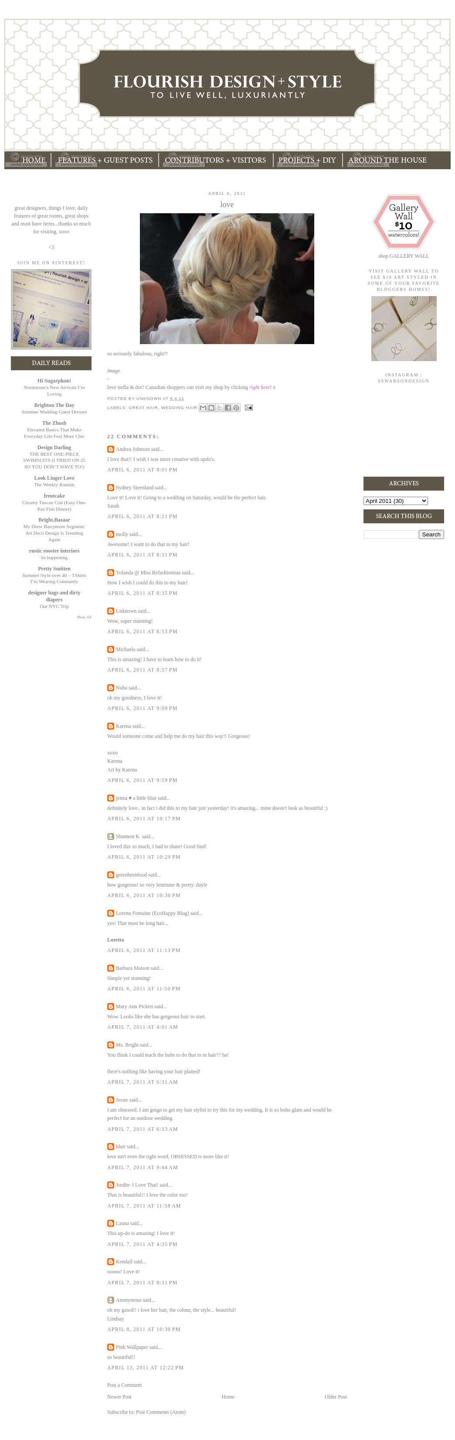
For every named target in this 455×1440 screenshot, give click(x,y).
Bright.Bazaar (54, 520)
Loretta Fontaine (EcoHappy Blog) (152, 913)
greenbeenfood (131, 875)
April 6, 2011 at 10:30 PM (144, 895)
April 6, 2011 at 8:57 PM (142, 670)
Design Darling (54, 447)
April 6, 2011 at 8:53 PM (142, 631)
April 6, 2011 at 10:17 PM (144, 819)
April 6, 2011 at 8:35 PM (142, 593)
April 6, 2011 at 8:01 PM (142, 470)
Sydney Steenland (134, 488)
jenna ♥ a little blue (136, 798)
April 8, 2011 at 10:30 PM (144, 1329)
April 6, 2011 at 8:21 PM (142, 516)
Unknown (126, 611)
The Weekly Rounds (54, 484)
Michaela (126, 649)
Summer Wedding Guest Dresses (54, 411)
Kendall (124, 1262)
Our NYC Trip (54, 606)
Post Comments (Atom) (161, 1412)
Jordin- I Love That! (137, 1185)
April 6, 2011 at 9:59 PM (142, 780)
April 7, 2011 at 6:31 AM (142, 1082)
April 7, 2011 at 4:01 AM (142, 1027)
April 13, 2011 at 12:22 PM (145, 1368)
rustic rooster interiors (54, 551)
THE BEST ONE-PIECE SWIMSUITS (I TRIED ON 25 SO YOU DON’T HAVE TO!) (54, 460)
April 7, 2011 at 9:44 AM (142, 1167)
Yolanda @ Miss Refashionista (148, 573)
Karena (123, 726)
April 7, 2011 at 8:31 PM (142, 1283)
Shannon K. (128, 836)
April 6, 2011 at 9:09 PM (142, 708)
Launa (122, 1223)
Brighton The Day (54, 405)
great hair (143, 407)
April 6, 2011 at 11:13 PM (143, 950)
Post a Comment (124, 1385)
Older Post (336, 1397)
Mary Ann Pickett (134, 1006)
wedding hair (179, 407)
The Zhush (54, 423)
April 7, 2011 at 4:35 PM (142, 1244)
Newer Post (119, 1397)
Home (228, 1397)
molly (122, 534)
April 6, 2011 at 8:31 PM (142, 555)
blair (121, 1146)
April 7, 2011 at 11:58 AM (144, 1206)
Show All (84, 617)
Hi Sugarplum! (54, 381)
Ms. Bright (127, 1045)
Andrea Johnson (133, 449)
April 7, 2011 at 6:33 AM (142, 1129)
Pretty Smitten (54, 569)
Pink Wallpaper (132, 1347)
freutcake (54, 496)
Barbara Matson (132, 968)
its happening (54, 557)
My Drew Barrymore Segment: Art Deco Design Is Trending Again (54, 533)
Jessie (122, 1100)
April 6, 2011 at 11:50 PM (143, 989)
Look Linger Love (54, 478)
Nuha (121, 688)
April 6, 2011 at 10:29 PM (144, 857)
